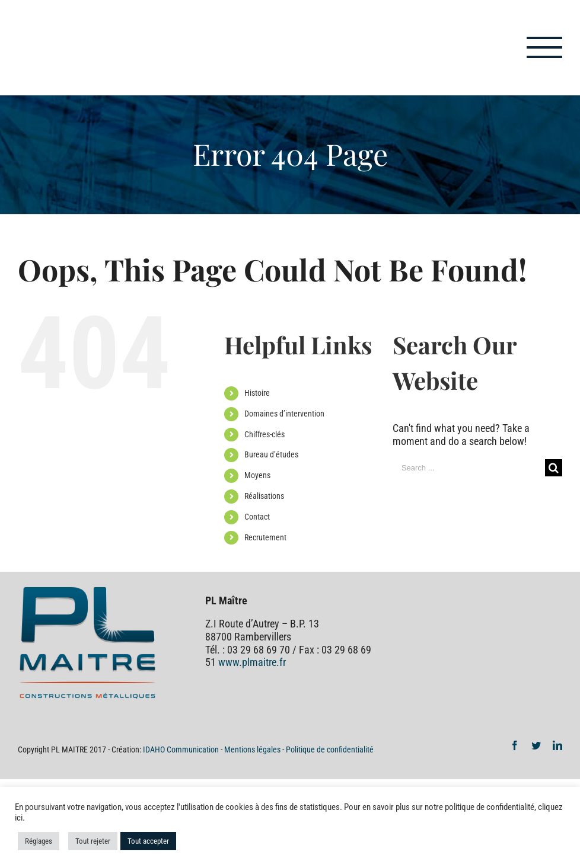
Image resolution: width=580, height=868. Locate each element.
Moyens (257, 475)
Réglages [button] (38, 841)
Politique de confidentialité (330, 749)
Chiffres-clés (264, 434)
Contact (257, 516)
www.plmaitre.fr (252, 662)
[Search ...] (469, 467)
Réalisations (264, 496)
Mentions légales (252, 749)
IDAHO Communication (182, 749)
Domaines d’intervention (284, 413)
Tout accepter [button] (148, 841)
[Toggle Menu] (544, 47)
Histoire (257, 393)
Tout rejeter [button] (92, 841)
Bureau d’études (271, 454)
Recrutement (265, 537)
